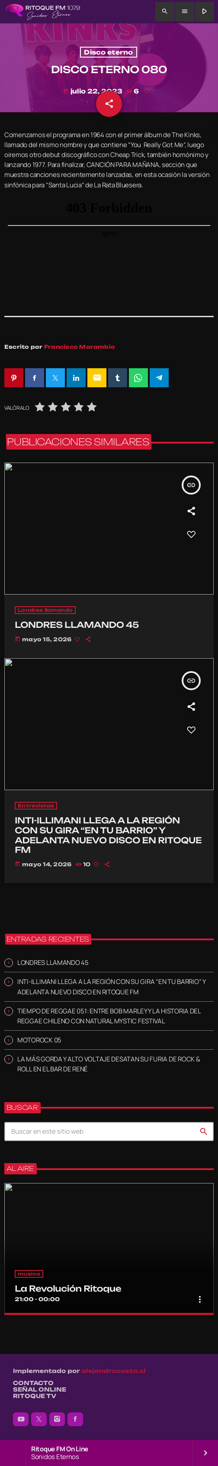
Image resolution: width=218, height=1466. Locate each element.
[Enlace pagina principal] (42, 12)
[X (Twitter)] (39, 1419)
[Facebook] (75, 1419)
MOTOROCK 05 (39, 1040)
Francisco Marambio (79, 347)
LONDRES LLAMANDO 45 (53, 962)
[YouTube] (21, 1419)
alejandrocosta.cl (113, 1371)
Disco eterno (108, 52)
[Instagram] (57, 1419)
